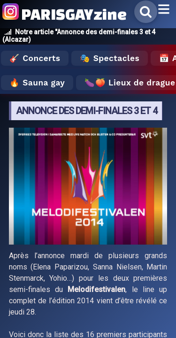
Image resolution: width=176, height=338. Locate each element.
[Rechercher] (145, 11)
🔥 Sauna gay (37, 82)
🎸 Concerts (34, 58)
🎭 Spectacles (109, 58)
